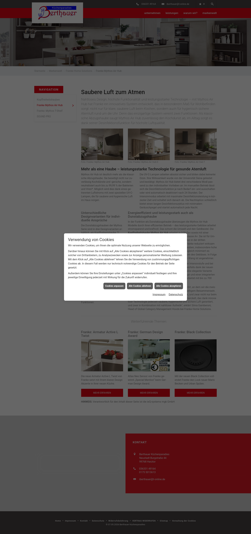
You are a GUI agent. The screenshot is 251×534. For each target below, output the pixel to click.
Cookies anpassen (114, 270)
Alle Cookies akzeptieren (168, 270)
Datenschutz (176, 278)
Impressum (159, 278)
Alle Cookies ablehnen (140, 270)
